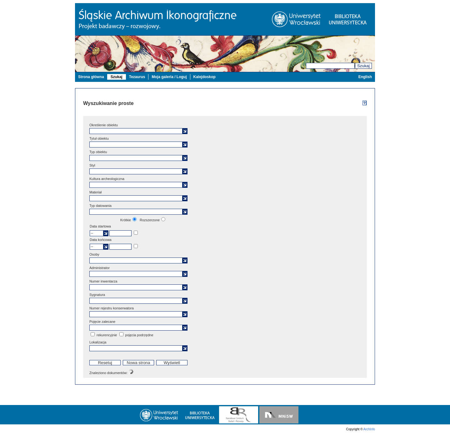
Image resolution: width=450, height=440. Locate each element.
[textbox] (136, 131)
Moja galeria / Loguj (169, 77)
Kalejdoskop (204, 77)
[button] (185, 131)
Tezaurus (137, 77)
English (365, 77)
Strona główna (91, 77)
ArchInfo (369, 429)
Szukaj (363, 65)
